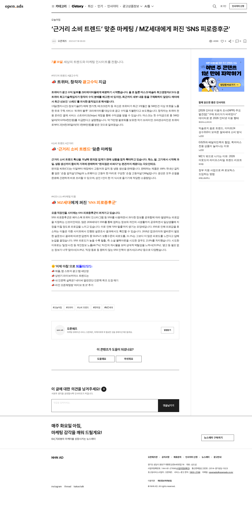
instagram (56, 486)
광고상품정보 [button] (131, 6)
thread (67, 486)
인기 (100, 6)
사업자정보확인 (183, 468)
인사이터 (112, 6)
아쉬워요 (128, 358)
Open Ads (14, 6)
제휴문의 (177, 457)
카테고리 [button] (59, 6)
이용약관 (151, 481)
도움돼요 (101, 358)
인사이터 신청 (238, 6)
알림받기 (167, 330)
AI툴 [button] (147, 6)
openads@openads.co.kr (221, 472)
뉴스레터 (205, 457)
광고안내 (217, 457)
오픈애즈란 (153, 457)
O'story (77, 6)
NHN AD (57, 457)
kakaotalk (79, 486)
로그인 (223, 6)
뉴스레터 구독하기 (217, 437)
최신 (90, 6)
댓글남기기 (168, 405)
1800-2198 (195, 472)
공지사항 (165, 457)
